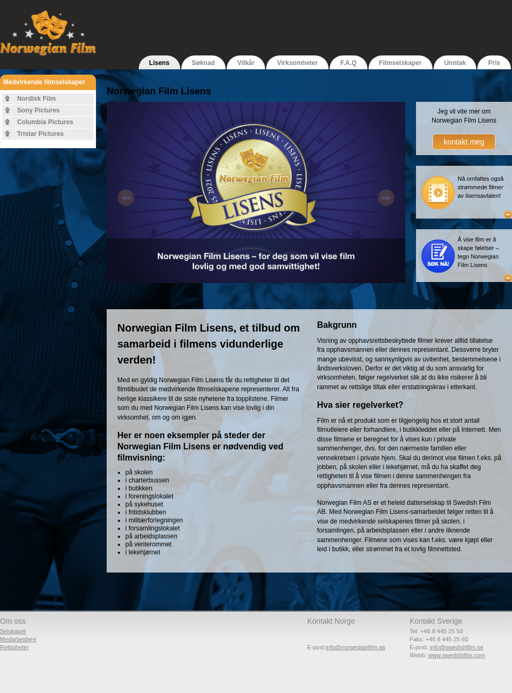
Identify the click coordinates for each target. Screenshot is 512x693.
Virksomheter (297, 63)
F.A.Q (348, 63)
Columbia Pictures (45, 122)
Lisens (159, 63)
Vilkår (245, 63)
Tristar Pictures (40, 134)
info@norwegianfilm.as (355, 647)
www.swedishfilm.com (456, 655)
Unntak (455, 63)
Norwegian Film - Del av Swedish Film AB (48, 45)
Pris (494, 63)
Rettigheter (14, 647)
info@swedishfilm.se (456, 647)
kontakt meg (464, 142)
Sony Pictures (38, 110)
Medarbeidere (18, 639)
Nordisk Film (36, 98)
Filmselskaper (400, 63)
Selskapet (13, 631)
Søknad (203, 63)
